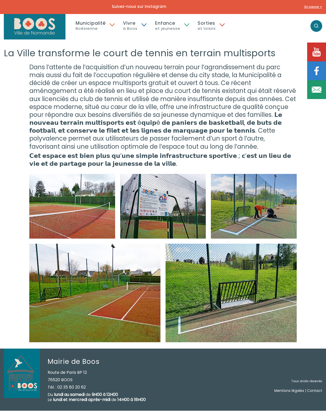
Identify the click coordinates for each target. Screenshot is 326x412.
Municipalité (91, 25)
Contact (314, 390)
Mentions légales (289, 390)
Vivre (130, 25)
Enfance (167, 25)
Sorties (207, 25)
